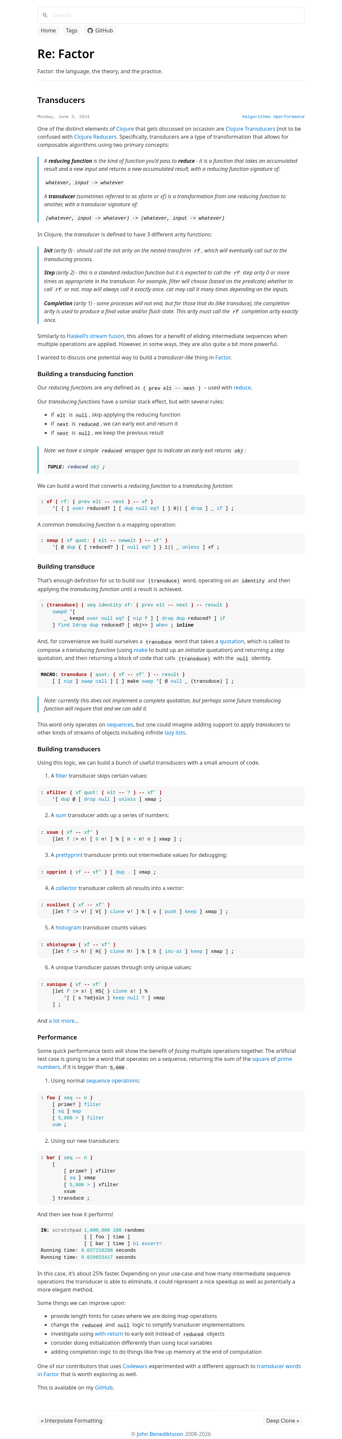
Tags (71, 30)
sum (60, 810)
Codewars (135, 1360)
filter (61, 771)
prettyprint (68, 850)
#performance (289, 117)
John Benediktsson (160, 1428)
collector (66, 883)
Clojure (125, 128)
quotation (232, 637)
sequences (120, 720)
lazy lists (175, 728)
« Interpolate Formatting (72, 1415)
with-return (109, 1328)
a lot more (61, 1016)
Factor (222, 355)
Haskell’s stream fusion (95, 334)
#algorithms (256, 117)
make (141, 646)
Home (48, 30)
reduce (242, 385)
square (261, 1054)
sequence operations (112, 1076)
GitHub (100, 30)
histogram (68, 923)
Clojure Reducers (95, 136)
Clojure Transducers (251, 128)
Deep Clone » (282, 1415)
